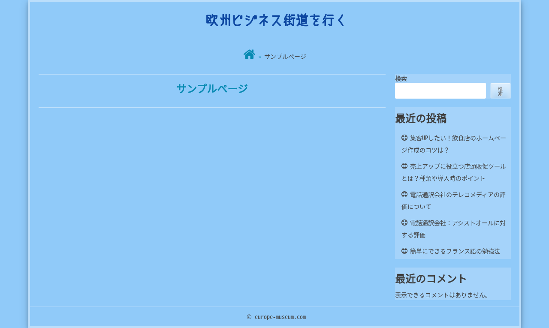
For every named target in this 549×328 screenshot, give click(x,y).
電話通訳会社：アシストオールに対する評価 (453, 228)
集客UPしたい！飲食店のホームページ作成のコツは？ (453, 143)
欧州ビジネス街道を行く (276, 19)
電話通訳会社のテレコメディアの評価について (453, 200)
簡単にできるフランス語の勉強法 (455, 251)
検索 (401, 78)
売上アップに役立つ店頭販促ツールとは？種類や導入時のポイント (453, 172)
